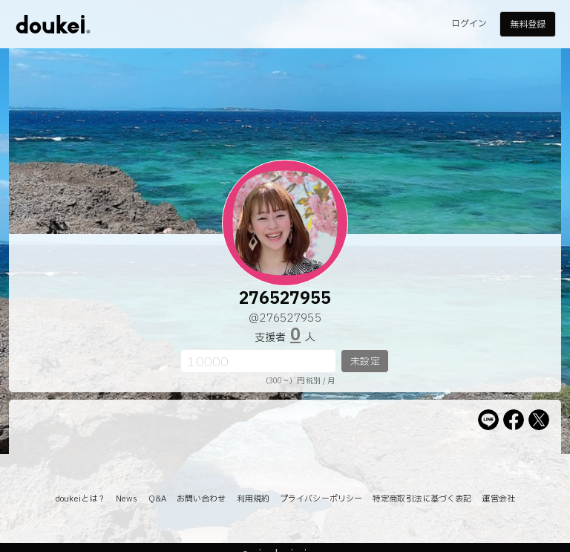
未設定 (364, 361)
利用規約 (253, 499)
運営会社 (498, 499)
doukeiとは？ (80, 499)
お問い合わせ (201, 499)
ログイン (469, 23)
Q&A (157, 499)
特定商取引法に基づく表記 (422, 499)
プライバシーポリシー (321, 499)
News (126, 499)
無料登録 (528, 24)
